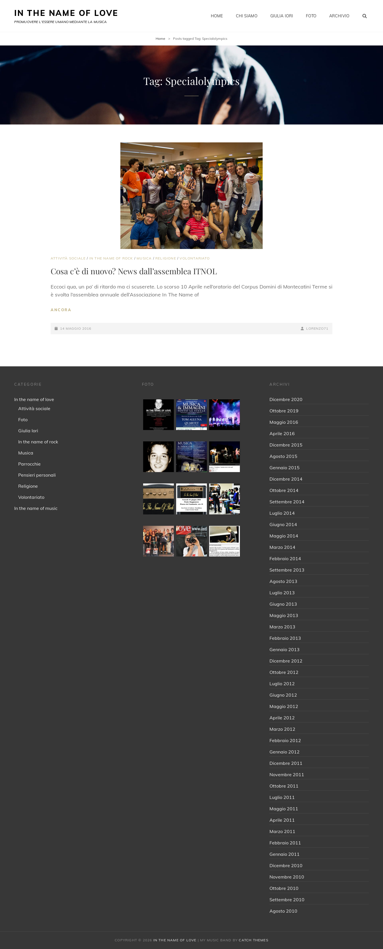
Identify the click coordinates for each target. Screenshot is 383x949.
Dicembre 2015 (285, 445)
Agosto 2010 (283, 911)
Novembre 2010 (286, 877)
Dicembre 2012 (285, 661)
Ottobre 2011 (283, 786)
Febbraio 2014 (285, 558)
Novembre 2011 (286, 774)
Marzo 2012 (282, 729)
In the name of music (35, 508)
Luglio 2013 (282, 592)
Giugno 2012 (283, 695)
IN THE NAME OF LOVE (66, 13)
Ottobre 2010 (283, 888)
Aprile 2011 (282, 820)
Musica (144, 258)
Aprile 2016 (282, 433)
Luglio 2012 (282, 683)
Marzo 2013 (282, 627)
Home (217, 15)
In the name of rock (111, 258)
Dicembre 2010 (285, 865)
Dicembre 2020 (285, 399)
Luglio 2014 (282, 513)
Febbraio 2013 (285, 638)
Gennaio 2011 (284, 854)
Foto (311, 15)
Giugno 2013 (283, 604)
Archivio (339, 15)
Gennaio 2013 (284, 649)
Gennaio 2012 (284, 752)
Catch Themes (253, 940)
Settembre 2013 (286, 570)
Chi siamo (247, 15)
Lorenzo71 (317, 328)
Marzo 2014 (282, 547)
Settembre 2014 (286, 501)
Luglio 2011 (282, 797)
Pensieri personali (37, 475)
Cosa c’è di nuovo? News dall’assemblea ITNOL (134, 271)
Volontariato (194, 258)
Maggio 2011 (283, 808)
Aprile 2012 (282, 717)
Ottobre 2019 (283, 411)
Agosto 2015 (283, 456)
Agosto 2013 (283, 581)
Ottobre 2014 (283, 490)
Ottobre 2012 (283, 672)
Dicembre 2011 (285, 763)
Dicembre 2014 (285, 479)
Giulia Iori (281, 15)
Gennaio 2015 (284, 467)
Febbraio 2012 (285, 740)
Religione (165, 258)
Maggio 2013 (283, 615)
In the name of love (34, 399)
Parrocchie (29, 464)
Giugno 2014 (283, 524)
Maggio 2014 (283, 536)
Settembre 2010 (286, 899)
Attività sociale (68, 258)
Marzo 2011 (282, 831)
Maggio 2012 (283, 706)
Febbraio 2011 (285, 843)
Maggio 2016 (283, 422)
